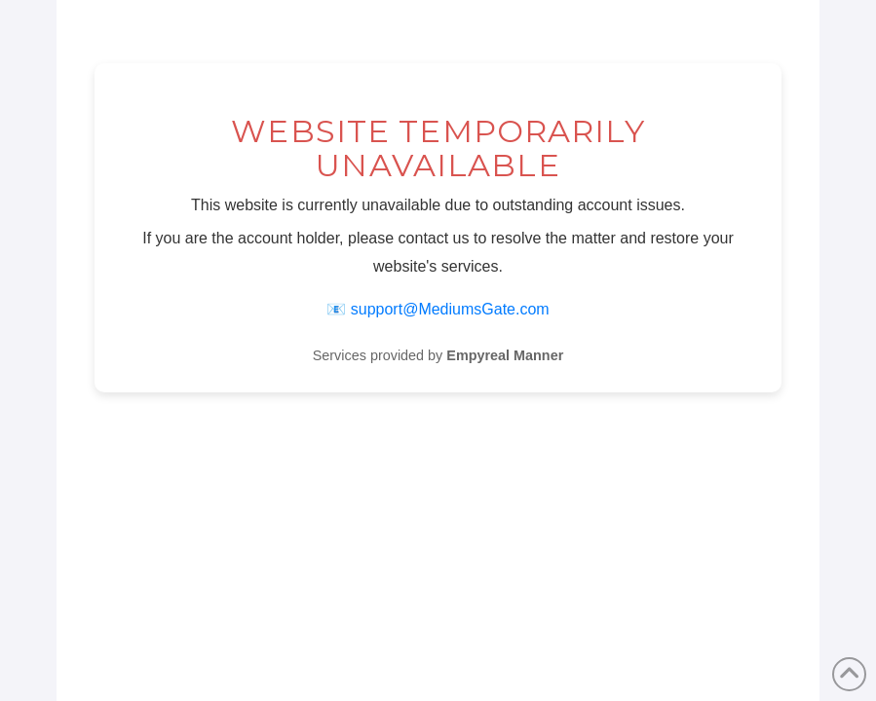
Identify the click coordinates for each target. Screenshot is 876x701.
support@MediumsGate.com (450, 309)
